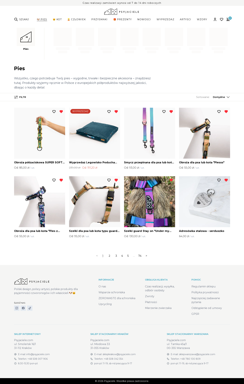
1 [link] (102, 255)
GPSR (195, 313)
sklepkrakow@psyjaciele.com (119, 354)
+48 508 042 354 (113, 358)
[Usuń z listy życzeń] (61, 111)
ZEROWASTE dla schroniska (117, 298)
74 (139, 255)
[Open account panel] (215, 19)
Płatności (151, 302)
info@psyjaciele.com (38, 354)
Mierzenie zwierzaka (158, 308)
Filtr (20, 97)
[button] (213, 97)
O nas (102, 286)
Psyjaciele (109, 381)
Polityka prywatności (205, 292)
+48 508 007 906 (37, 358)
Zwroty (149, 296)
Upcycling (105, 304)
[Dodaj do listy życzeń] (54, 111)
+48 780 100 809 (190, 358)
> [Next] (146, 255)
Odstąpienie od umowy (206, 308)
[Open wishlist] (222, 19)
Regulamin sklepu (203, 286)
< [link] (97, 255)
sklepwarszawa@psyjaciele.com (197, 354)
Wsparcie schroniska (112, 292)
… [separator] (134, 255)
